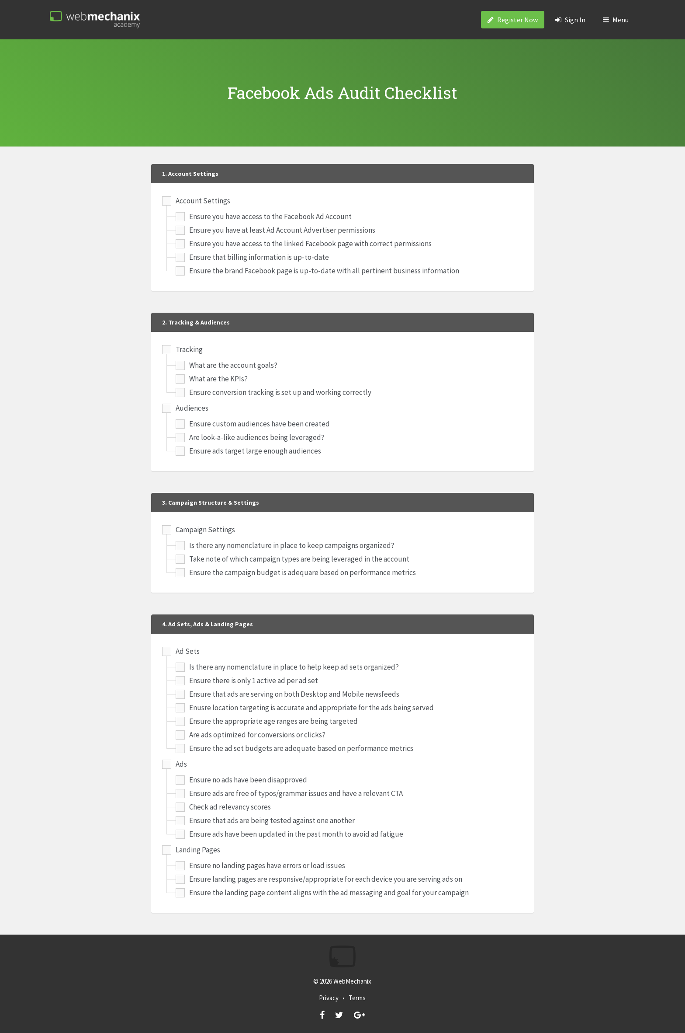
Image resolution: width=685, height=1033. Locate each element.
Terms (357, 998)
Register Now (513, 19)
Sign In (570, 19)
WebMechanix (352, 981)
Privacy (329, 998)
